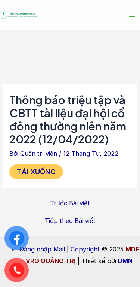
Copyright (85, 249)
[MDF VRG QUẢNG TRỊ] (18, 15)
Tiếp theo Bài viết (70, 221)
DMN (125, 261)
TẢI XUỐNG (36, 171)
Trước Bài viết (70, 203)
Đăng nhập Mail (42, 249)
